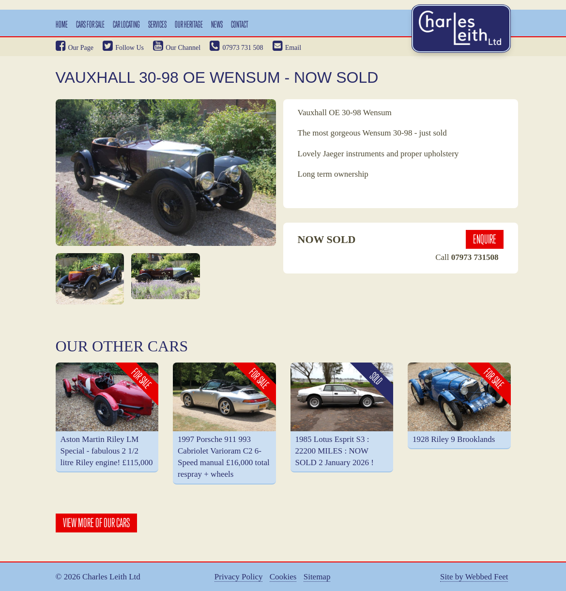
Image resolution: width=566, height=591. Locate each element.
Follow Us (123, 47)
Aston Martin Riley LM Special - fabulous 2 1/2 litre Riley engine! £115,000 (107, 451)
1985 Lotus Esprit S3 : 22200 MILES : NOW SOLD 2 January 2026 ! (334, 451)
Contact (239, 24)
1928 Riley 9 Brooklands (454, 439)
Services (157, 24)
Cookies (283, 577)
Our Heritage (189, 24)
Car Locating (126, 24)
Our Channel (176, 47)
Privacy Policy (238, 577)
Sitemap (317, 577)
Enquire (484, 239)
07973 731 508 (236, 47)
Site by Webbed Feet (474, 577)
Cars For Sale (90, 24)
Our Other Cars (122, 346)
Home (62, 24)
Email (287, 47)
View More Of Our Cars (96, 522)
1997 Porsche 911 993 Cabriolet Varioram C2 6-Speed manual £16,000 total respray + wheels (224, 457)
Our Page (75, 47)
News (217, 24)
